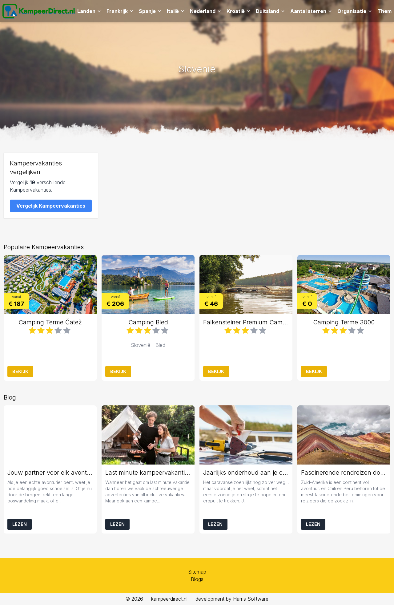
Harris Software (250, 599)
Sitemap (197, 572)
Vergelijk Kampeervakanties (50, 206)
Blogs (197, 579)
